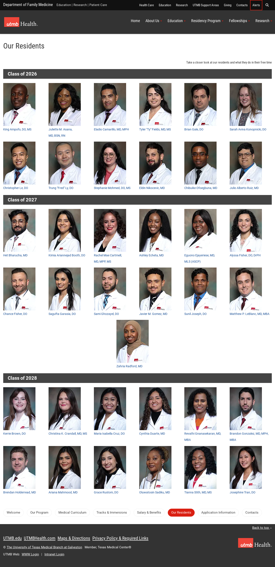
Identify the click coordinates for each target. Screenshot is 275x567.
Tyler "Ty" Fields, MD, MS (155, 129)
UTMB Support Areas (206, 5)
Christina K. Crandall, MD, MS (68, 433)
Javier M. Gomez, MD (153, 314)
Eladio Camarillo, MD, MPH (111, 129)
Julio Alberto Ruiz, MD (244, 188)
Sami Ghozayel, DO (106, 314)
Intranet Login (54, 554)
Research (182, 5)
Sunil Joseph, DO (195, 314)
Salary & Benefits (149, 512)
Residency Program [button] (207, 20)
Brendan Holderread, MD (19, 492)
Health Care (146, 5)
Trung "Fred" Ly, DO (61, 188)
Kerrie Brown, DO (14, 433)
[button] (267, 5)
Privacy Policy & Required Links (120, 538)
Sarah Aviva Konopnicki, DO (248, 129)
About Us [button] (153, 20)
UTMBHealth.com (39, 538)
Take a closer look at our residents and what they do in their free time (229, 62)
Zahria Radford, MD (129, 366)
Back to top (262, 528)
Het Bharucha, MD (15, 255)
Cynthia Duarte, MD (152, 433)
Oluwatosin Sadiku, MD (154, 492)
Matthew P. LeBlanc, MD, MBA (249, 314)
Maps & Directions (74, 538)
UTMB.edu (12, 538)
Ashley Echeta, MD (151, 255)
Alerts (256, 5)
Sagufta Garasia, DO (62, 314)
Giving (227, 5)
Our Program (39, 512)
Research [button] (263, 20)
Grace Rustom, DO (106, 492)
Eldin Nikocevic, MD (152, 188)
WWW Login (30, 554)
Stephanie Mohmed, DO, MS (112, 188)
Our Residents (181, 512)
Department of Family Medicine (28, 4)
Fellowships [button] (239, 20)
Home (135, 20)
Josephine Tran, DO (242, 492)
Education (165, 5)
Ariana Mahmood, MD (63, 492)
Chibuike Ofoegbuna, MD (200, 188)
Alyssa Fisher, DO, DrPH (245, 255)
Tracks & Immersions (111, 512)
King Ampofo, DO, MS (17, 129)
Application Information (218, 512)
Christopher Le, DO (15, 188)
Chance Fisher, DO (15, 314)
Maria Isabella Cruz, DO (109, 433)
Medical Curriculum (72, 512)
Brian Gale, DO (193, 129)
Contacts (242, 5)
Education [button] (177, 20)
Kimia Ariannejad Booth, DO (67, 255)
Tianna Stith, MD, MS (198, 492)
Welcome (13, 512)
